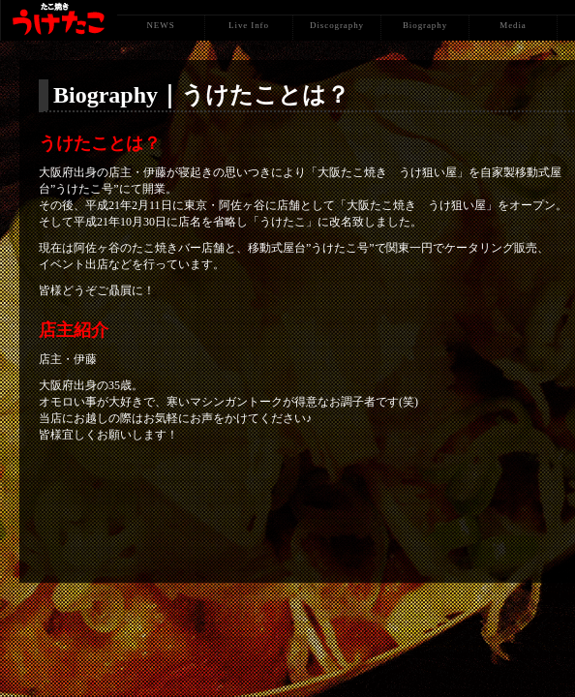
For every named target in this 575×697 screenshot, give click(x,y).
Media (513, 25)
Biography (425, 25)
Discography (337, 25)
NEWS (160, 25)
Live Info (248, 25)
